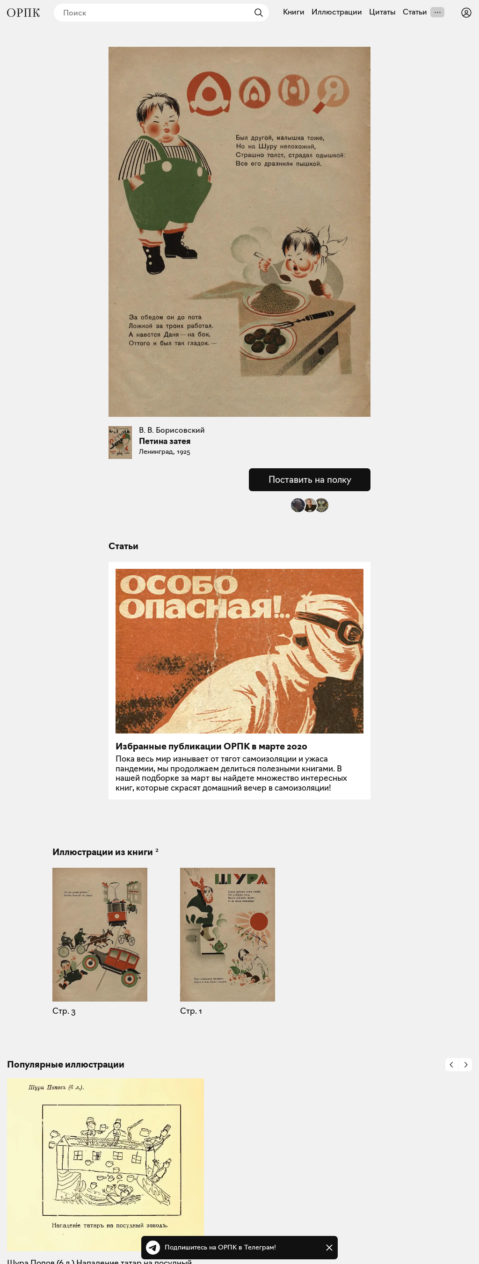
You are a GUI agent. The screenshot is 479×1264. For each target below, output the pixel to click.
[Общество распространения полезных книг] (23, 12)
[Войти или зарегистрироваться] (466, 12)
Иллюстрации (337, 12)
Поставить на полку (310, 479)
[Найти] (256, 12)
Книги (294, 12)
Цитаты (382, 12)
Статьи (415, 12)
